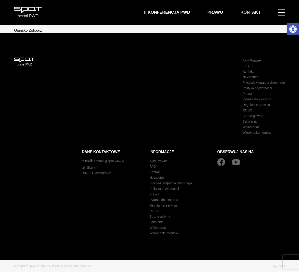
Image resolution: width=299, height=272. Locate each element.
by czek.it (278, 266)
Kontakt (255, 10)
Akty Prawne (247, 60)
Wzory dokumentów (253, 132)
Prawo (229, 10)
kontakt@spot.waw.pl (111, 161)
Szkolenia (244, 121)
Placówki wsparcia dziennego (261, 82)
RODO (242, 110)
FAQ (240, 66)
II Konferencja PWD (191, 10)
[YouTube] (236, 162)
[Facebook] (221, 162)
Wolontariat (246, 127)
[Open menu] (281, 9)
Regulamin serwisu (252, 105)
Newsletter (245, 77)
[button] (293, 29)
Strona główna (248, 116)
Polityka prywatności (253, 88)
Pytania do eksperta (253, 99)
